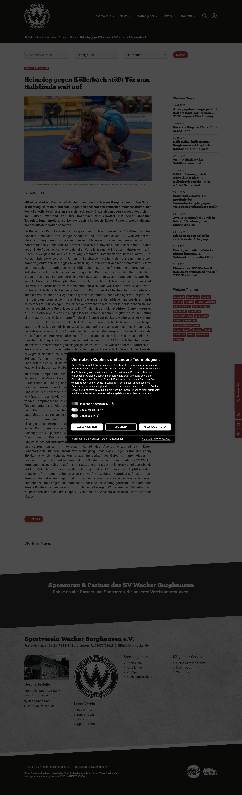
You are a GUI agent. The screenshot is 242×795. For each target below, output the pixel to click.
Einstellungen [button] (116, 439)
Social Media (87, 409)
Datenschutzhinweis (96, 439)
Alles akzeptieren (155, 427)
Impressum (77, 439)
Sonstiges (86, 415)
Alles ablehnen (87, 427)
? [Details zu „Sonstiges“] (98, 416)
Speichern (121, 427)
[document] (121, 378)
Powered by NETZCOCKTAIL (156, 439)
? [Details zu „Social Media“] (102, 410)
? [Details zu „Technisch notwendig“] (112, 403)
